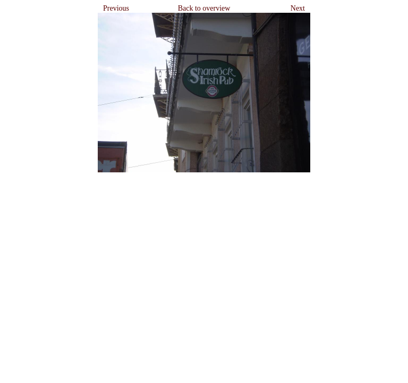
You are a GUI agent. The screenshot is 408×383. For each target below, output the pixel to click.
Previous (116, 8)
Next (298, 8)
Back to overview (204, 8)
